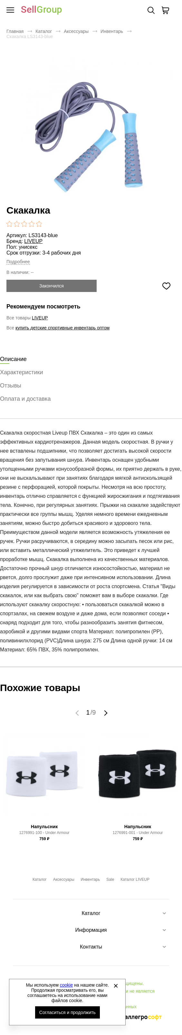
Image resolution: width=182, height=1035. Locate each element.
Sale (110, 879)
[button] (78, 713)
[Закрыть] (115, 985)
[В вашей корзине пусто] (165, 10)
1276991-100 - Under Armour (44, 832)
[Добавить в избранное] (166, 286)
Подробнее (18, 261)
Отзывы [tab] (10, 385)
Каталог (43, 31)
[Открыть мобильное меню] (10, 10)
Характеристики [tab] (21, 372)
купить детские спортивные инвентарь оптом (62, 327)
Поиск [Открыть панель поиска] (151, 10)
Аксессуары (76, 31)
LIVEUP (33, 241)
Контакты (91, 947)
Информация (91, 930)
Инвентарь (112, 31)
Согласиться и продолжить (67, 1012)
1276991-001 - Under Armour (137, 832)
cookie (66, 985)
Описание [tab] (13, 359)
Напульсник (44, 826)
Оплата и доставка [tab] (25, 399)
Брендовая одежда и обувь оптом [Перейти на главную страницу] (41, 10)
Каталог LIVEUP (134, 879)
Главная (15, 31)
